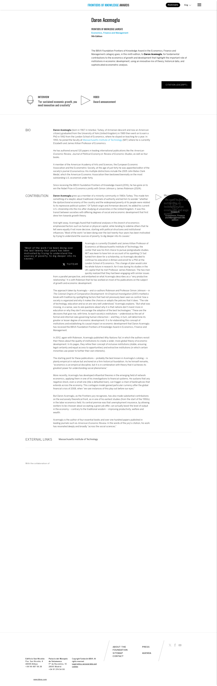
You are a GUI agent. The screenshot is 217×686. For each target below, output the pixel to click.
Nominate (173, 5)
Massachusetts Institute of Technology (102, 140)
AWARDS (108, 5)
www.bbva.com (40, 679)
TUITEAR (70, 264)
